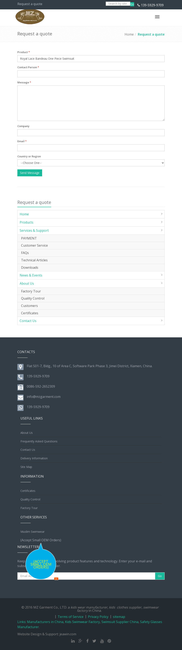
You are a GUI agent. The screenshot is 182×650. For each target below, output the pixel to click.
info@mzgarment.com (44, 396)
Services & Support (34, 230)
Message (24, 82)
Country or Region (29, 156)
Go (132, 4)
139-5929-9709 (152, 5)
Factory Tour (31, 291)
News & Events (31, 275)
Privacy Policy (98, 616)
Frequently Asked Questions (38, 441)
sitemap (119, 616)
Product (23, 52)
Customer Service (34, 245)
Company (23, 126)
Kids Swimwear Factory (82, 622)
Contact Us (28, 321)
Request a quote (151, 34)
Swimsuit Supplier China (119, 622)
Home (129, 34)
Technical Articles (34, 260)
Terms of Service (70, 616)
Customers (29, 305)
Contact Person (28, 67)
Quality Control (32, 298)
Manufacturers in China (45, 622)
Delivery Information (34, 458)
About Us (27, 283)
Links (21, 622)
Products (26, 222)
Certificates (29, 313)
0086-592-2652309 (41, 386)
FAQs (25, 253)
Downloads (29, 267)
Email (22, 141)
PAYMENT (29, 238)
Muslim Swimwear (32, 532)
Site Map (26, 467)
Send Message (29, 173)
